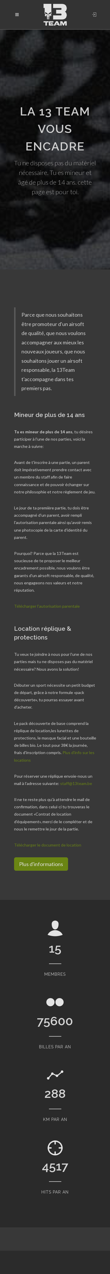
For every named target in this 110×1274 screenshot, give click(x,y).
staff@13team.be (76, 783)
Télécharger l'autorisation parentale (47, 606)
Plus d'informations (41, 864)
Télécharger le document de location (47, 844)
